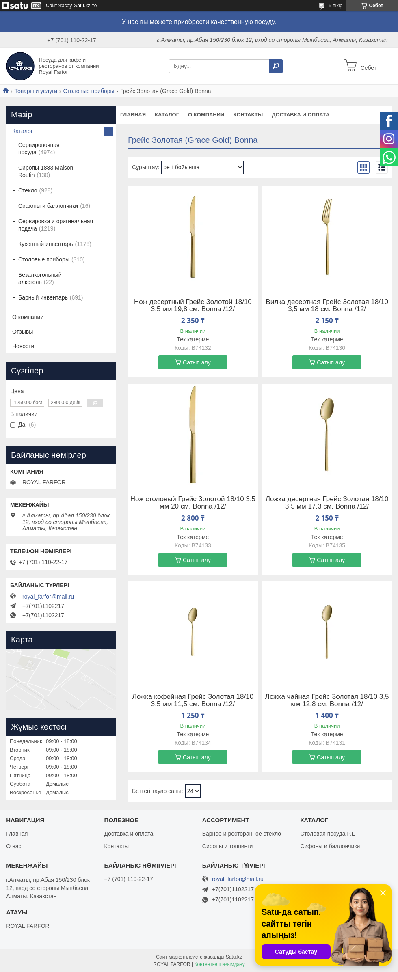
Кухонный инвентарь (45, 244)
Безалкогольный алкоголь (39, 278)
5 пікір (335, 6)
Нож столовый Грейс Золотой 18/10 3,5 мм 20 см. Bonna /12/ (192, 503)
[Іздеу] (276, 66)
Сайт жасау (59, 6)
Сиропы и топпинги (227, 846)
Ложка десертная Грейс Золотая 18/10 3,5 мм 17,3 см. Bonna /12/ (327, 503)
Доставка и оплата (300, 115)
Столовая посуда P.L (327, 833)
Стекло (27, 190)
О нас (13, 846)
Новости (23, 346)
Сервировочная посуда (39, 148)
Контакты (248, 115)
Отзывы (22, 331)
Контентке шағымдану (219, 964)
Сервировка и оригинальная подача (55, 225)
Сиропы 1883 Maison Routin (45, 171)
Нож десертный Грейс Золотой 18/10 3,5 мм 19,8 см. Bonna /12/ (193, 305)
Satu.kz (234, 957)
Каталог (167, 115)
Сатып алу (197, 362)
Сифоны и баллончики (48, 206)
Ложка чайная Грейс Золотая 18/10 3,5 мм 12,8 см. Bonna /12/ (327, 700)
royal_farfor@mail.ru (48, 596)
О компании (206, 115)
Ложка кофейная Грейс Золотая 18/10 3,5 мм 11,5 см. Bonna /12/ (193, 700)
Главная (133, 115)
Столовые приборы (89, 91)
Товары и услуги (35, 91)
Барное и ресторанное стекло (241, 833)
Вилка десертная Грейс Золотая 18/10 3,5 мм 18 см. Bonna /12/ (327, 305)
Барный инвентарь (43, 297)
